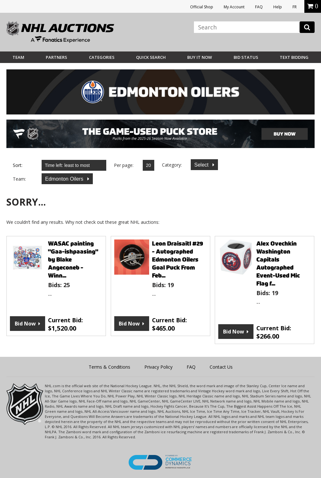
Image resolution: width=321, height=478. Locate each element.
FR (295, 7)
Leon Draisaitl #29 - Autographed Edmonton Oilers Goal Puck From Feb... (177, 259)
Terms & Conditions (109, 367)
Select (202, 165)
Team (18, 57)
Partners (56, 57)
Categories (102, 57)
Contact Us (221, 367)
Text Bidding (294, 57)
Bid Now (25, 323)
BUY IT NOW (199, 57)
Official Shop (201, 7)
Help (277, 7)
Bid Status (246, 57)
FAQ (259, 7)
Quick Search (151, 57)
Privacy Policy (158, 367)
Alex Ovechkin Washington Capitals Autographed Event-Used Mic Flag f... (278, 263)
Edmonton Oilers (65, 179)
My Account (234, 7)
